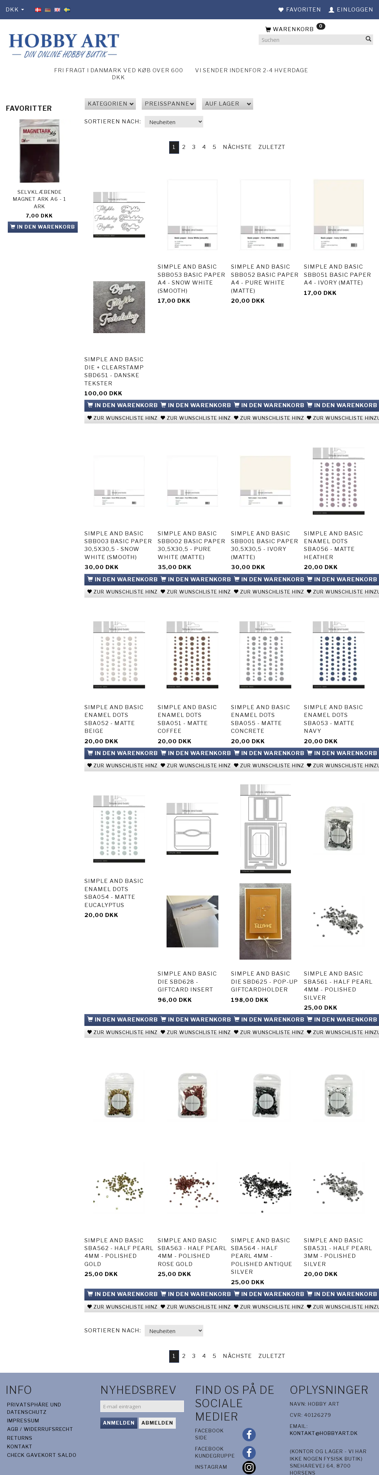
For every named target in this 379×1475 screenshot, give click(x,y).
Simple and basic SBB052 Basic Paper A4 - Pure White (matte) (265, 274)
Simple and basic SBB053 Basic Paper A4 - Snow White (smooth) (191, 274)
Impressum (23, 1388)
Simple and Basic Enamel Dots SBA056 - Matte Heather (333, 534)
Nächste (237, 147)
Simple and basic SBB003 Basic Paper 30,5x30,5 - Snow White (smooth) (118, 534)
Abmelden (157, 1391)
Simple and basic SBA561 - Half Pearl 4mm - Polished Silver (338, 962)
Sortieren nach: (112, 121)
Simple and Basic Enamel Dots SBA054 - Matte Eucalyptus (114, 869)
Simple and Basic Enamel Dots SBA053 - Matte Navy (333, 702)
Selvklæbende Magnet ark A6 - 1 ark (39, 199)
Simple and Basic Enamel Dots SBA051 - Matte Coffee (187, 702)
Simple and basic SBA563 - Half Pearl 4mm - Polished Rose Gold (192, 1222)
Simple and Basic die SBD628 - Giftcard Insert (187, 958)
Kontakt (20, 1414)
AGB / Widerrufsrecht (40, 1397)
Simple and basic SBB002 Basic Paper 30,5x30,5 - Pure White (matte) (191, 534)
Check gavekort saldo (42, 1423)
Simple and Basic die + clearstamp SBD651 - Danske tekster (114, 367)
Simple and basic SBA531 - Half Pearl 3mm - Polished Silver (338, 1222)
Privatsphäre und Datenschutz (34, 1376)
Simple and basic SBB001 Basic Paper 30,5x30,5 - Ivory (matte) (264, 534)
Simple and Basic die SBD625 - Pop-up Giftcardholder (264, 958)
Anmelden (119, 1391)
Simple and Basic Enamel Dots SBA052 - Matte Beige (114, 702)
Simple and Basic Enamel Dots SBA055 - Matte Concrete (260, 702)
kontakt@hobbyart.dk (324, 1401)
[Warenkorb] (316, 29)
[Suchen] (369, 40)
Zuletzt (271, 147)
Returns (20, 1406)
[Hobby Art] (63, 44)
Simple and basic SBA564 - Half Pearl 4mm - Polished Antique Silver (261, 1226)
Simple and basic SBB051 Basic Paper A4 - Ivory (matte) (337, 270)
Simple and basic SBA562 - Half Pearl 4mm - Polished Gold (119, 1222)
